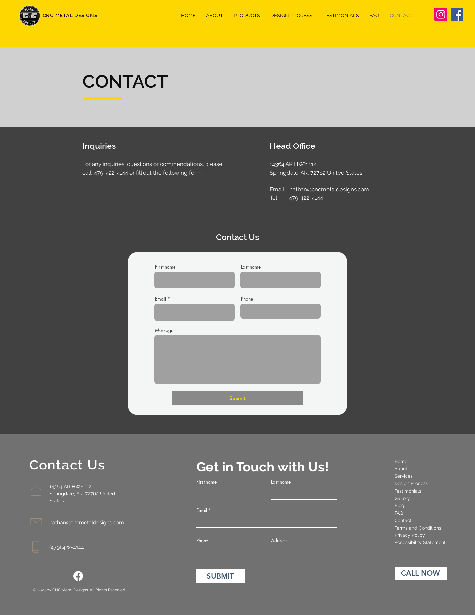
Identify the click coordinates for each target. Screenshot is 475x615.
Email (160, 299)
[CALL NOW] (421, 573)
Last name (251, 267)
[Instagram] (440, 14)
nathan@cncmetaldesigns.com (329, 189)
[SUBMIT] (220, 576)
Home (401, 461)
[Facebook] (457, 14)
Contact (403, 520)
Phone (247, 299)
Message (164, 330)
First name (165, 267)
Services (404, 476)
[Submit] (237, 398)
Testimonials (408, 491)
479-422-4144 (111, 172)
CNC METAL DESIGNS (70, 15)
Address (279, 540)
